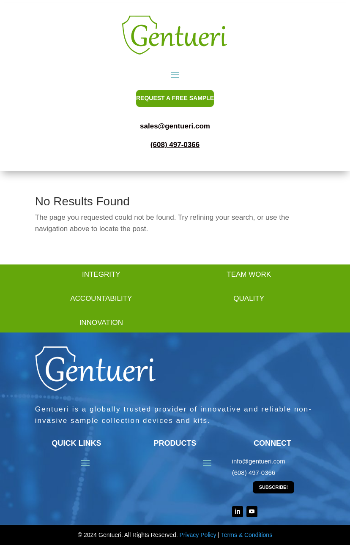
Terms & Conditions (246, 534)
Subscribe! (273, 487)
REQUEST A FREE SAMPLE (175, 98)
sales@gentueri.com (175, 126)
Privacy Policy (197, 534)
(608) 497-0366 (175, 145)
